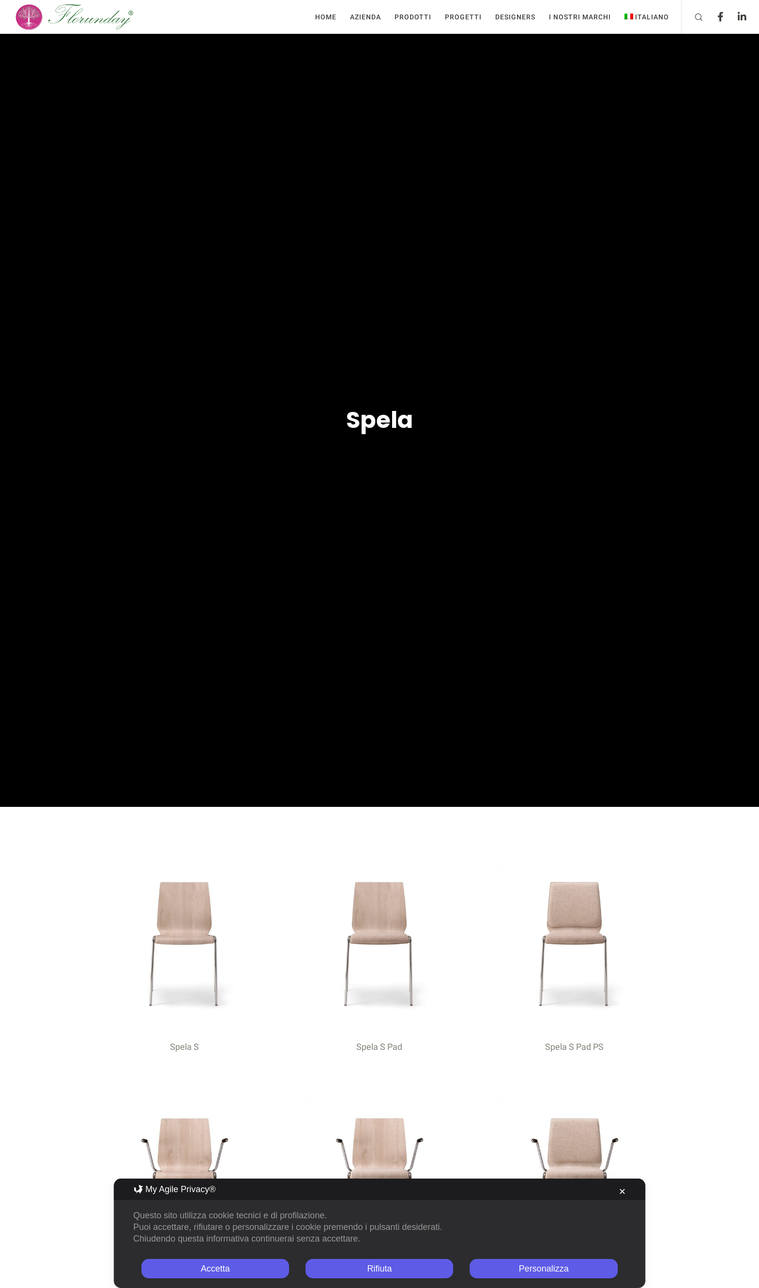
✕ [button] (622, 1192)
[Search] (692, 17)
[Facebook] (714, 17)
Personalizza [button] (544, 1268)
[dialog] (379, 1233)
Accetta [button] (215, 1268)
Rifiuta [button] (379, 1268)
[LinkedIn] (736, 17)
